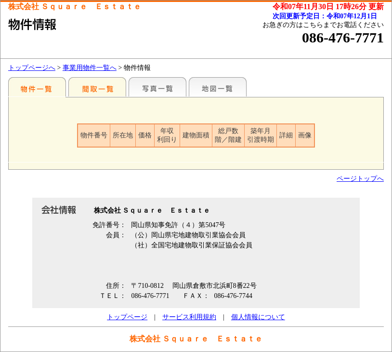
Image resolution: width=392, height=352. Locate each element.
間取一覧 (97, 86)
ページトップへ (360, 178)
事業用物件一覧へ (90, 67)
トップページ (127, 317)
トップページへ (31, 67)
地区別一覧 (37, 86)
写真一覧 (157, 86)
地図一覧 (218, 86)
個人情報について (258, 317)
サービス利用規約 (189, 317)
